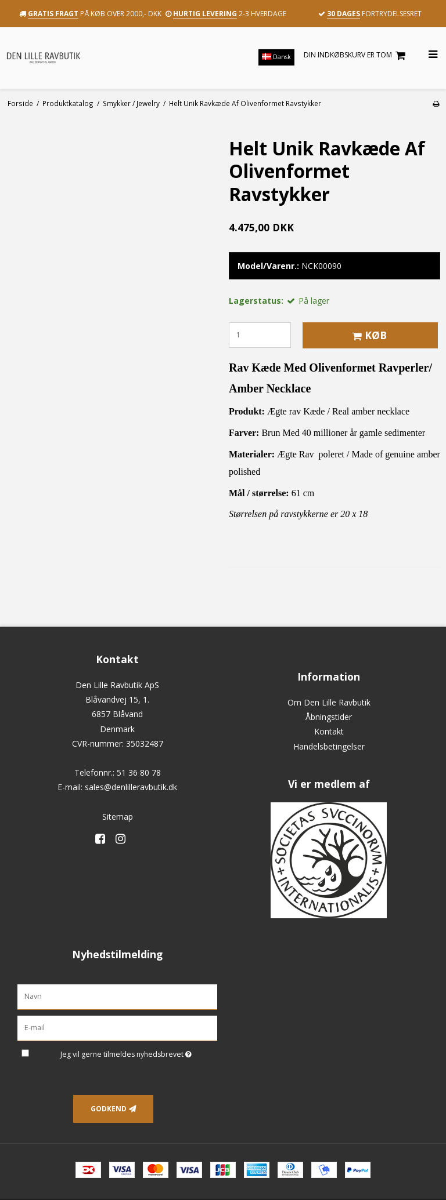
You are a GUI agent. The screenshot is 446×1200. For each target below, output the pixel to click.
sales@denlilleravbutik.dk (131, 786)
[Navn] (117, 996)
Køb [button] (367, 335)
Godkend (109, 1109)
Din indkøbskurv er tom (356, 55)
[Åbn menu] (426, 55)
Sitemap (117, 816)
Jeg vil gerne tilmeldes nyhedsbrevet (138, 1052)
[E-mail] (117, 1027)
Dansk (276, 57)
